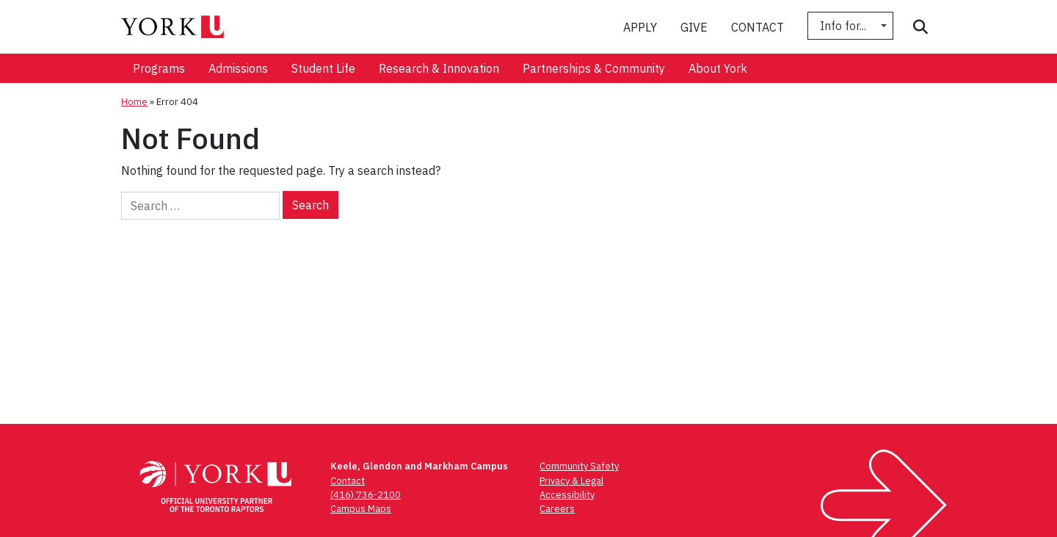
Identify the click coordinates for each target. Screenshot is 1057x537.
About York (718, 68)
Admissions (238, 68)
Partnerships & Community (594, 68)
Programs (159, 68)
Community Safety (579, 466)
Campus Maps (360, 508)
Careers (557, 508)
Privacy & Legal (571, 481)
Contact (757, 27)
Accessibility (567, 495)
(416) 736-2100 (365, 495)
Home (134, 101)
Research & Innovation (439, 68)
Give (694, 27)
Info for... (844, 25)
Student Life (323, 68)
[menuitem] (159, 68)
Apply (640, 27)
